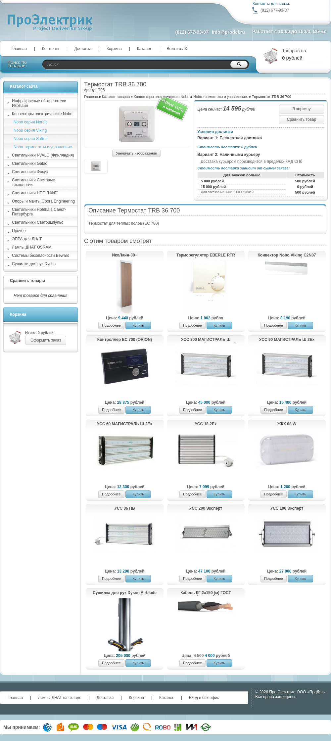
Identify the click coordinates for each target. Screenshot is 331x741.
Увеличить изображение (136, 153)
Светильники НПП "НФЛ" (35, 193)
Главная (19, 48)
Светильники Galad (29, 163)
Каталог (144, 48)
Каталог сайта (23, 86)
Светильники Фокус (30, 171)
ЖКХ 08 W (287, 424)
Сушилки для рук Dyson (34, 263)
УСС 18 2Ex (205, 424)
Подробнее (111, 325)
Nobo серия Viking (30, 130)
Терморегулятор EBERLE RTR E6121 (205, 255)
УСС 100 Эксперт (287, 508)
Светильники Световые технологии (33, 182)
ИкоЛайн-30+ (124, 255)
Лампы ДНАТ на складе (59, 697)
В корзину (302, 109)
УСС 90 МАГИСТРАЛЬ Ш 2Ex (286, 339)
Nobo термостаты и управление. (220, 97)
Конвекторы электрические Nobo (42, 114)
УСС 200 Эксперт (205, 508)
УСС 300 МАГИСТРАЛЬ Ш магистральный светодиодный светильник (205, 340)
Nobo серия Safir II (31, 138)
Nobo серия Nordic (31, 122)
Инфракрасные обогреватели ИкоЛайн (39, 103)
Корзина (114, 48)
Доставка (83, 48)
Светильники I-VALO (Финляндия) (43, 155)
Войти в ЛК (176, 48)
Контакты (50, 48)
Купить (138, 325)
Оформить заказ (45, 340)
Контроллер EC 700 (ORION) (124, 339)
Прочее (18, 230)
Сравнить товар (301, 119)
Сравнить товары (27, 280)
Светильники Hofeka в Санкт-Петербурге (39, 211)
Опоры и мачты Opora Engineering (43, 201)
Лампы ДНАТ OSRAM (32, 247)
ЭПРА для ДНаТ (27, 239)
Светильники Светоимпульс (37, 222)
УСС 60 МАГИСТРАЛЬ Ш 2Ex (124, 424)
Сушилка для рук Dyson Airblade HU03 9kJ (125, 593)
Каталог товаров (116, 97)
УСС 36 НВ (124, 508)
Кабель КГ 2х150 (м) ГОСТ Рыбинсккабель (205, 593)
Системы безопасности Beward (41, 255)
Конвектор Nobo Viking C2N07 (287, 255)
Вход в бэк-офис (204, 697)
